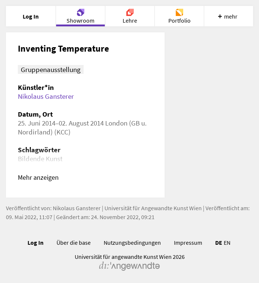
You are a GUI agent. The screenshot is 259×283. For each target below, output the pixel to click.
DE (218, 242)
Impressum (188, 242)
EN (227, 242)
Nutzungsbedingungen (132, 242)
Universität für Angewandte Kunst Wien (153, 208)
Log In (35, 242)
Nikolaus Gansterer (46, 96)
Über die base (73, 242)
